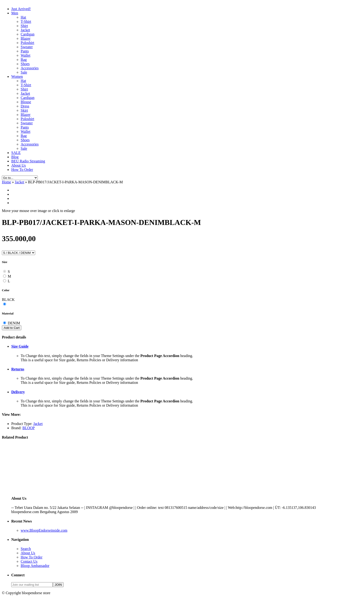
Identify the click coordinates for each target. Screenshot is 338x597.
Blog (15, 157)
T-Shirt (26, 22)
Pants (25, 51)
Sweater (27, 47)
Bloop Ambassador (35, 566)
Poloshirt (27, 43)
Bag (24, 60)
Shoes (25, 64)
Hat (23, 17)
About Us (18, 165)
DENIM (14, 323)
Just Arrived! (21, 9)
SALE (16, 153)
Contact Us (29, 561)
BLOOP (29, 428)
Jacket (25, 30)
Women (17, 77)
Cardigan (28, 34)
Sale (24, 72)
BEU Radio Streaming (28, 161)
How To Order (22, 170)
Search (26, 549)
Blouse (26, 102)
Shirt (24, 26)
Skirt (24, 110)
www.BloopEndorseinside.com (44, 530)
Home (6, 182)
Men (14, 13)
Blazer (26, 38)
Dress (25, 106)
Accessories (29, 68)
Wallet (25, 55)
